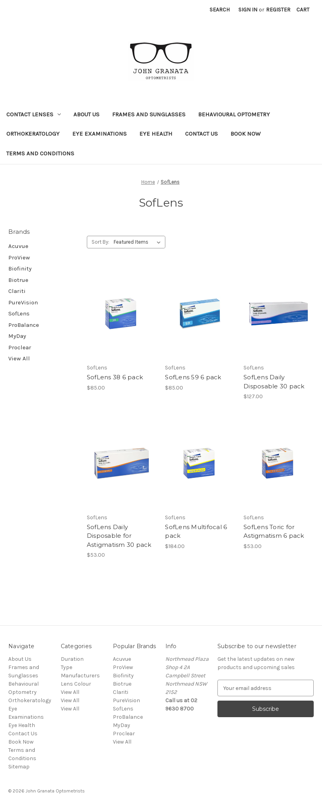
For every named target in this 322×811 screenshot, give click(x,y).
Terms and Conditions (40, 153)
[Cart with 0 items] (303, 9)
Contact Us (201, 133)
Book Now (245, 133)
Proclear (19, 347)
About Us (86, 114)
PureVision (23, 302)
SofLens (19, 313)
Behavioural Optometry (234, 114)
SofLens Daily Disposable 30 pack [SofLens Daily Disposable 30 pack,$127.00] (274, 381)
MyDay (17, 335)
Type (66, 667)
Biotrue (18, 279)
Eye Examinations (99, 133)
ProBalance (23, 324)
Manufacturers (80, 675)
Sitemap (19, 766)
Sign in (247, 9)
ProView (19, 257)
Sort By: (100, 242)
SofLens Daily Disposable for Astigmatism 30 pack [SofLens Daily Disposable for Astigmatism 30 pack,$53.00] (119, 535)
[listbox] (138, 242)
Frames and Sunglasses (148, 114)
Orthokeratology (33, 133)
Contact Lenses (33, 114)
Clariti (17, 291)
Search (220, 9)
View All (19, 358)
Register (278, 9)
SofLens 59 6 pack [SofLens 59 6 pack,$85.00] (193, 377)
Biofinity (20, 268)
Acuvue (18, 246)
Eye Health (155, 133)
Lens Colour (76, 683)
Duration (72, 659)
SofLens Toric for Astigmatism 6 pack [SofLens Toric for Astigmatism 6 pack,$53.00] (273, 531)
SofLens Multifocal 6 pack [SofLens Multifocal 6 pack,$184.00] (196, 531)
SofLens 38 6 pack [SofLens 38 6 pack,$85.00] (115, 377)
